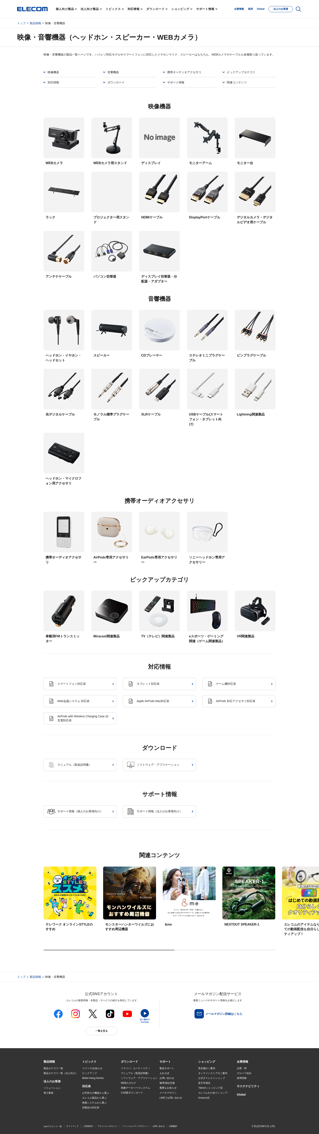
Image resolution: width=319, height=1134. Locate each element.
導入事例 (48, 1092)
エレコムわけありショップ (212, 1092)
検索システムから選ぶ (94, 1102)
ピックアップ (89, 1073)
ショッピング (180, 9)
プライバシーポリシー (107, 1126)
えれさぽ (164, 1073)
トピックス (113, 9)
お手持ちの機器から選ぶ (95, 1092)
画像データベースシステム (135, 1087)
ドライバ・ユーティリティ (135, 1068)
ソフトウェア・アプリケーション (139, 1078)
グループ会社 (244, 1073)
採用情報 (242, 1078)
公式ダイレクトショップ (211, 1078)
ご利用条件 (88, 1126)
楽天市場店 (204, 1083)
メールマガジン (168, 1092)
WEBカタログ (128, 1083)
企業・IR (242, 1068)
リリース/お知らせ (92, 1068)
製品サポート (167, 1068)
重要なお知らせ (168, 1087)
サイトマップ (72, 1126)
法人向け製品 (90, 9)
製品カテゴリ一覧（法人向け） (61, 1073)
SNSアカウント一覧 (53, 1126)
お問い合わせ (167, 1078)
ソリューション (52, 1088)
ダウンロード (155, 9)
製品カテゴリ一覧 (53, 1068)
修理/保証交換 (167, 1083)
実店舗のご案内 (206, 1068)
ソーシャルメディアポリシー (135, 1126)
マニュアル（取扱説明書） (135, 1073)
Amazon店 (204, 1097)
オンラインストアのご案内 (212, 1073)
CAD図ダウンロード (132, 1092)
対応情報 (134, 9)
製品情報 (35, 23)
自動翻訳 (173, 1126)
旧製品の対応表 (90, 1107)
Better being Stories (93, 1078)
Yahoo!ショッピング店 (210, 1087)
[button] (89, 1061)
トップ (21, 23)
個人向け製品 (65, 9)
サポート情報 (205, 9)
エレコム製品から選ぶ (94, 1097)
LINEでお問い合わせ (171, 1097)
